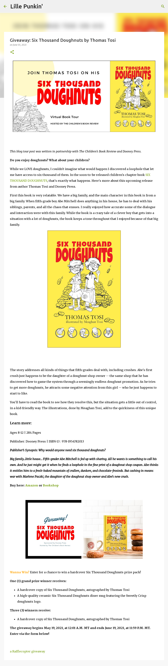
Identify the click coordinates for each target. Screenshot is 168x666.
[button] (12, 52)
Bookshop (51, 485)
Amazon (31, 485)
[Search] (163, 6)
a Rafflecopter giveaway (27, 651)
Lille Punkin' (26, 6)
